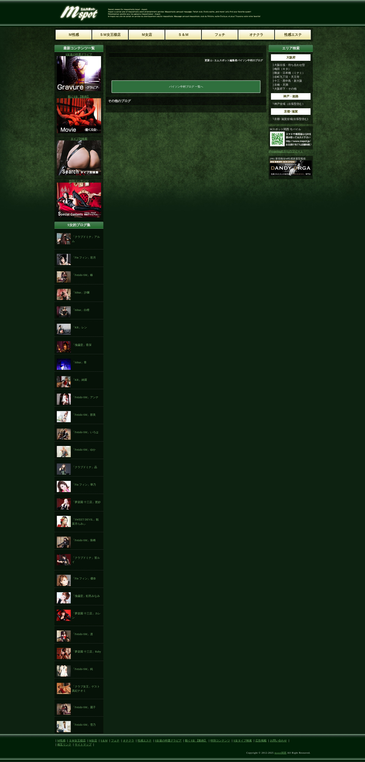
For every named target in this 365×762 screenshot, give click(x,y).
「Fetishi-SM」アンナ (85, 397)
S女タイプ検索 (242, 740)
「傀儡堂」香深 (81, 345)
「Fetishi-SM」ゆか (84, 449)
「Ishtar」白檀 (80, 310)
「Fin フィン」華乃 (84, 484)
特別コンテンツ (220, 740)
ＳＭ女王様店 (77, 740)
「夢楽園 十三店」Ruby (86, 651)
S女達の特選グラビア (168, 740)
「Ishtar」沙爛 (80, 292)
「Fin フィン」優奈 (84, 578)
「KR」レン (79, 327)
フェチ (115, 740)
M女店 (93, 740)
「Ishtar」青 (79, 362)
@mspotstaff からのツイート (286, 151)
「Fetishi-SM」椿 (82, 275)
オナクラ (128, 740)
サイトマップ (83, 744)
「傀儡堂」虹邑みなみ (86, 596)
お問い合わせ (278, 740)
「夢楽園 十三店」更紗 (86, 502)
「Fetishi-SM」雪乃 (84, 724)
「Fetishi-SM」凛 (82, 634)
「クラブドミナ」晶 (84, 467)
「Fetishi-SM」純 (82, 669)
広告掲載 (261, 740)
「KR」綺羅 (79, 379)
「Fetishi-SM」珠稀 (84, 540)
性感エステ (145, 740)
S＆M (104, 740)
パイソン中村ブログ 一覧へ (186, 86)
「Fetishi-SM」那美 (84, 414)
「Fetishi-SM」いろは (85, 432)
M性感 (61, 740)
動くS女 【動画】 (196, 740)
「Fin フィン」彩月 (84, 257)
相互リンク (64, 744)
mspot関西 (280, 753)
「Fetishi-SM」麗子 (84, 707)
